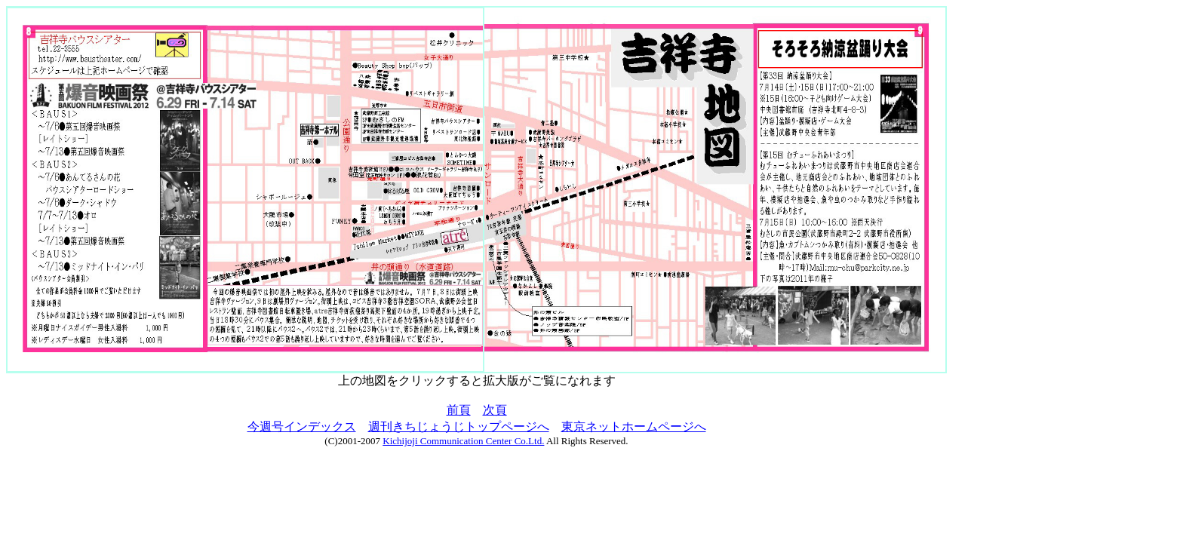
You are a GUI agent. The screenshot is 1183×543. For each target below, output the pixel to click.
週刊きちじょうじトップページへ (458, 426)
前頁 (459, 409)
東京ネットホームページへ (633, 426)
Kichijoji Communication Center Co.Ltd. (463, 440)
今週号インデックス (301, 426)
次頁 (495, 409)
